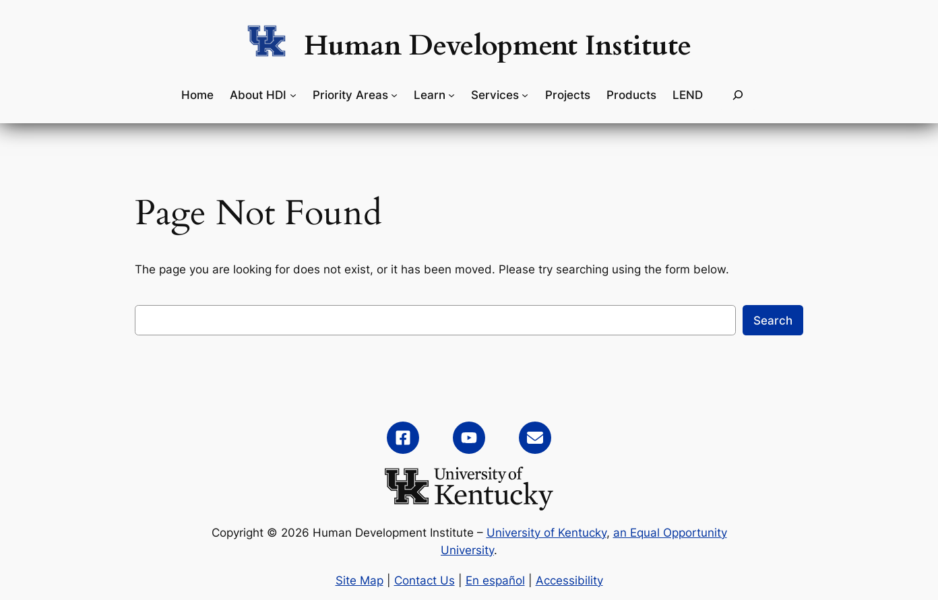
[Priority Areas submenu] (394, 95)
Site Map (359, 580)
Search (772, 320)
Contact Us (424, 580)
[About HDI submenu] (293, 95)
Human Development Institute (497, 46)
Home (197, 95)
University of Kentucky (546, 532)
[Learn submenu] (451, 95)
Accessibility (569, 580)
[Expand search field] (738, 95)
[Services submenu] (525, 95)
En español (495, 580)
